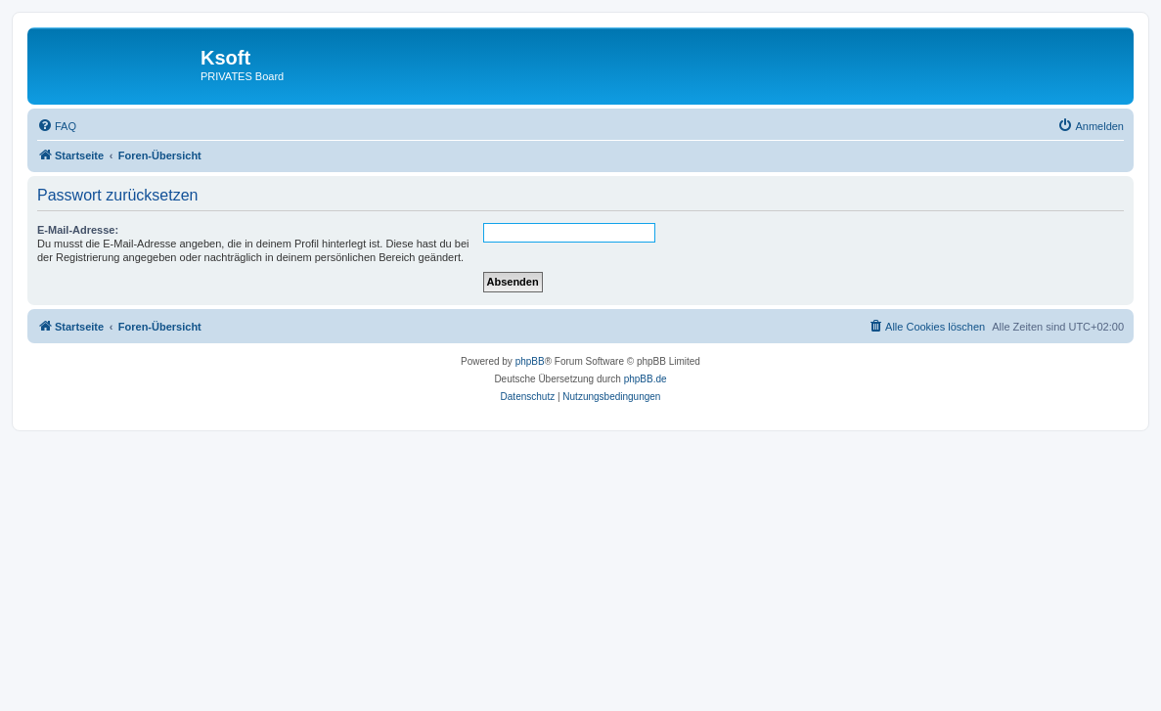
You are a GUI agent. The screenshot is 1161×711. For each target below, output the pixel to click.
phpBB (530, 361)
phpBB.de (645, 379)
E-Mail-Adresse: (77, 230)
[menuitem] (56, 126)
